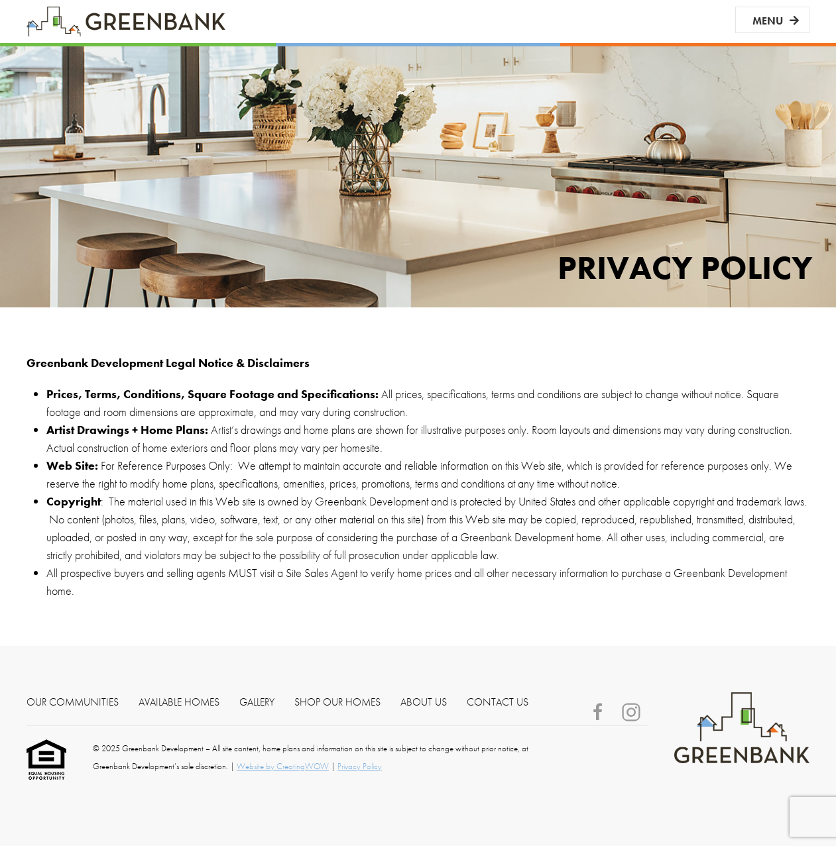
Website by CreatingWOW (283, 766)
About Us (423, 702)
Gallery (256, 702)
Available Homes (179, 702)
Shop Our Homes (337, 702)
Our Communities (73, 702)
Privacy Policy (359, 766)
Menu (767, 21)
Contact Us (497, 702)
